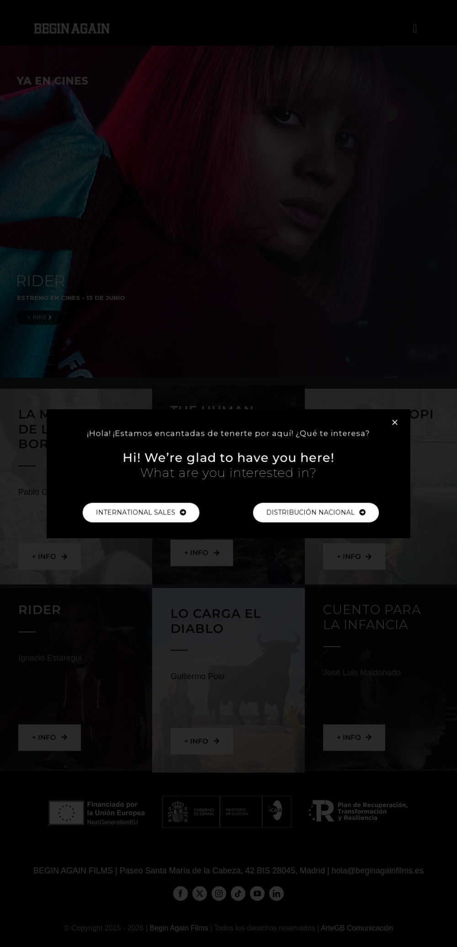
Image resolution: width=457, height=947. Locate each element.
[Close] (385, 425)
